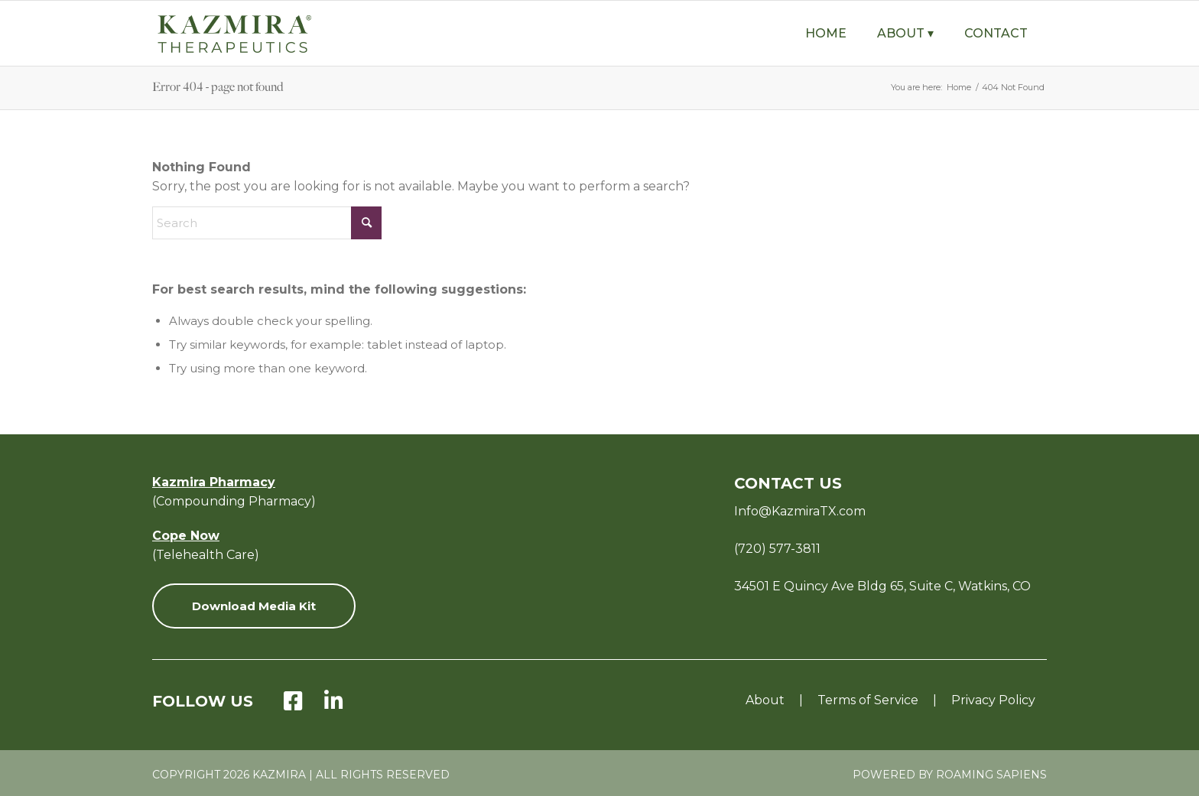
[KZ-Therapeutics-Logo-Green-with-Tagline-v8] (270, 33)
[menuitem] (825, 33)
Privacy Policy (993, 700)
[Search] (267, 222)
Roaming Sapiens (991, 774)
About (765, 700)
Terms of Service (867, 700)
